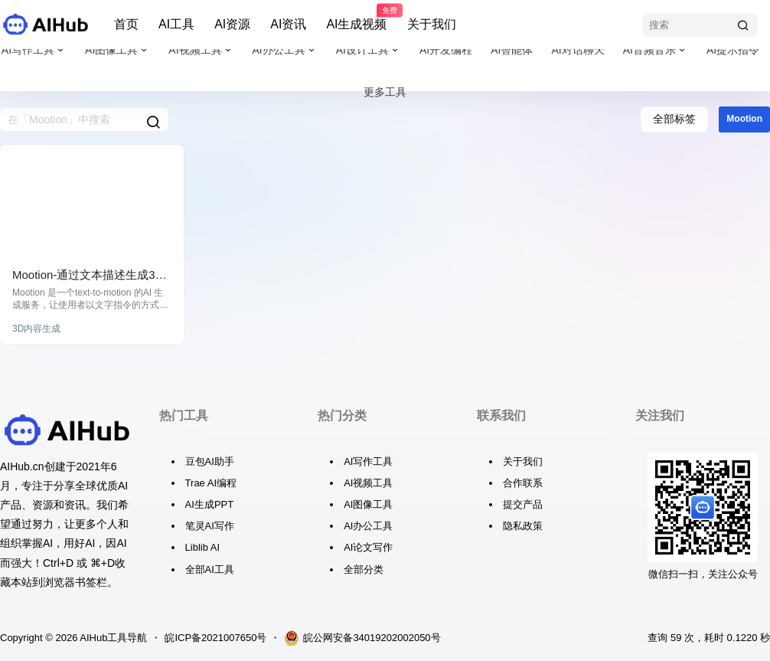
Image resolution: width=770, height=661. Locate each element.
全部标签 (674, 119)
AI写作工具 (34, 50)
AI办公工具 (285, 50)
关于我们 (431, 24)
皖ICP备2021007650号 (215, 637)
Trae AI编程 (211, 483)
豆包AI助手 (209, 461)
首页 (126, 24)
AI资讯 (288, 24)
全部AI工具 (209, 569)
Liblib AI (202, 547)
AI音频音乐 (655, 50)
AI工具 (176, 24)
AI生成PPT (209, 504)
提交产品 (523, 504)
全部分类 (363, 569)
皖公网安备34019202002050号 (362, 638)
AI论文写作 (368, 547)
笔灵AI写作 (209, 526)
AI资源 (232, 24)
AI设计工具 (368, 50)
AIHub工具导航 (112, 637)
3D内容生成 (36, 328)
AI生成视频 (356, 17)
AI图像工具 (117, 50)
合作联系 (523, 483)
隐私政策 (523, 526)
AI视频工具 (200, 50)
